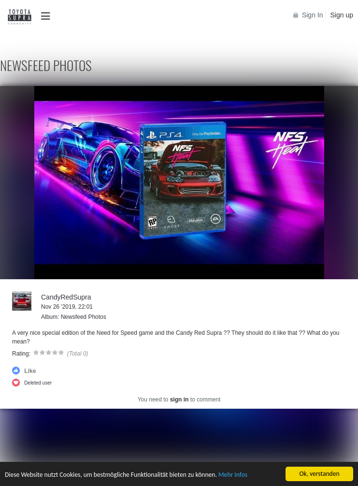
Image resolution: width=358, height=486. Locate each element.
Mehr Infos (232, 475)
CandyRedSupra (66, 297)
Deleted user (38, 383)
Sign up (341, 15)
